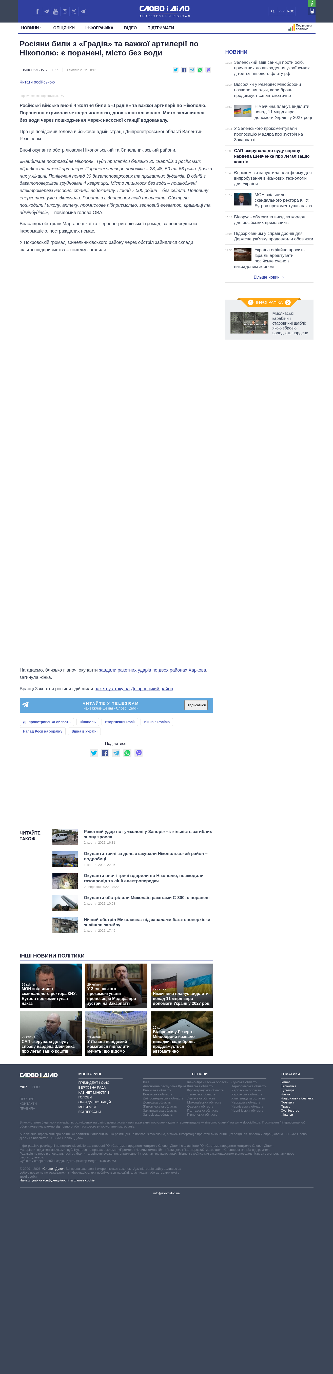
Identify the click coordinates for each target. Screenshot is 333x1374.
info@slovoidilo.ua (166, 1367)
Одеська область (200, 1280)
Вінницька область (157, 1264)
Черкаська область (246, 1276)
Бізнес (285, 1256)
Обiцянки (64, 28)
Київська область (200, 1260)
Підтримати (161, 28)
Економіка (288, 1260)
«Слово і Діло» (53, 1343)
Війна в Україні (84, 842)
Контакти (28, 1277)
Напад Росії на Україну (43, 842)
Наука (285, 1268)
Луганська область (201, 1268)
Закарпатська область (160, 1284)
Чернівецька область (247, 1280)
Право (285, 1280)
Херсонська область (246, 1268)
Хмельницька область (248, 1272)
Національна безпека (40, 70)
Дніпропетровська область (47, 832)
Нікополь (88, 832)
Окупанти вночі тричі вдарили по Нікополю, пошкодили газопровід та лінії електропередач (143, 1055)
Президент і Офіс (94, 1257)
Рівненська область (202, 1288)
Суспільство (290, 1284)
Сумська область (244, 1256)
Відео (130, 28)
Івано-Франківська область (207, 1256)
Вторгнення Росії (120, 832)
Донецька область (157, 1276)
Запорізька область (158, 1288)
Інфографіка (99, 28)
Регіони (200, 1248)
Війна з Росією (157, 832)
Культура (288, 1264)
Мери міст (88, 1281)
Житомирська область (160, 1280)
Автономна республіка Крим (164, 1260)
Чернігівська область (247, 1284)
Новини (32, 28)
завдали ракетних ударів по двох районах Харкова (152, 780)
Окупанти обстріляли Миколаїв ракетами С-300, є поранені (146, 1074)
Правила (27, 1282)
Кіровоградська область (205, 1264)
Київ (146, 1256)
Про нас (27, 1273)
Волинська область (157, 1268)
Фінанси (287, 1288)
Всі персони (90, 1286)
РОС (291, 11)
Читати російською (37, 82)
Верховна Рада (92, 1261)
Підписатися (196, 816)
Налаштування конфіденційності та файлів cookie (57, 1354)
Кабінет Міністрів (94, 1266)
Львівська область (201, 1272)
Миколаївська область (204, 1276)
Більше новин (269, 340)
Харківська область (246, 1264)
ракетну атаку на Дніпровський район (133, 799)
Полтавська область (202, 1284)
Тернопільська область (249, 1260)
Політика (287, 1276)
